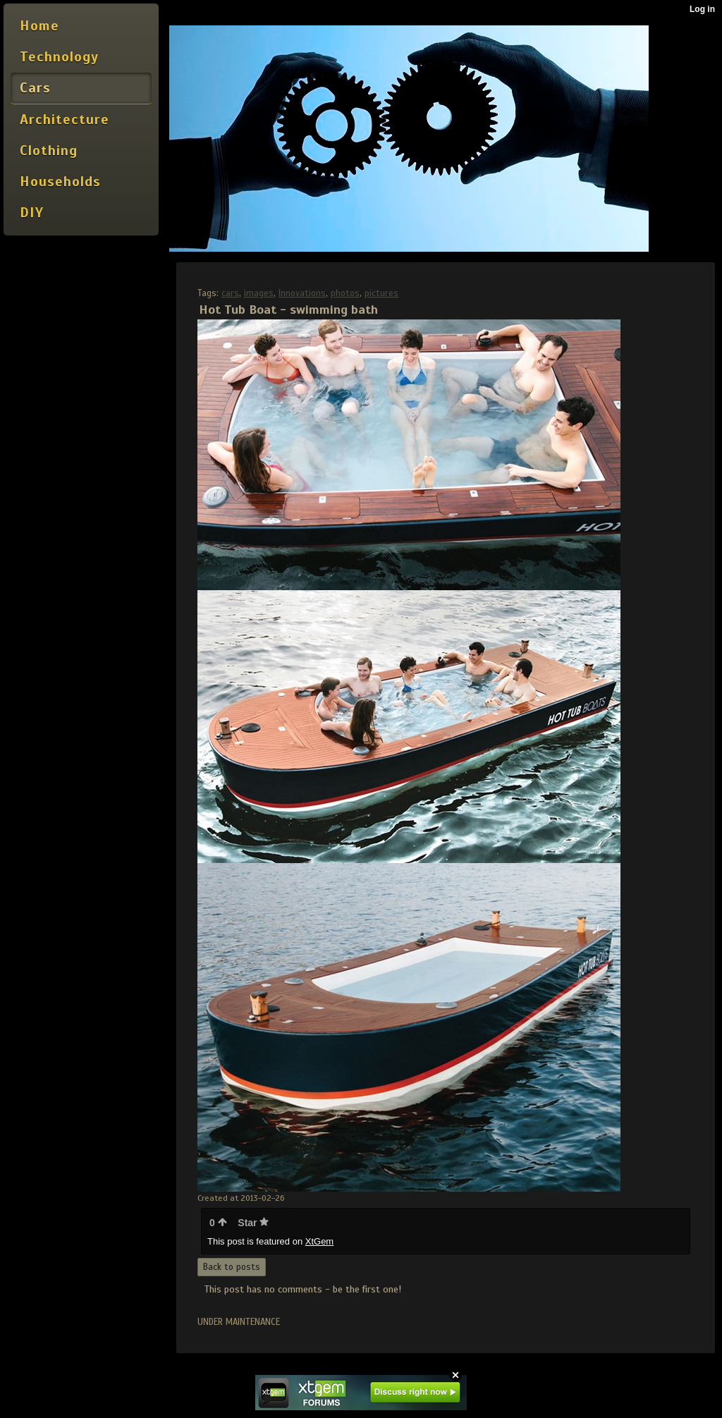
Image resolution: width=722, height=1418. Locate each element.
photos (345, 293)
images (259, 293)
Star (253, 1222)
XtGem (319, 1241)
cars (230, 293)
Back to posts (231, 1267)
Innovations (302, 293)
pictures (381, 293)
